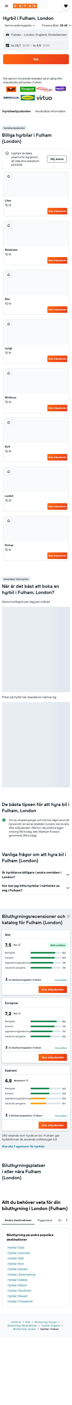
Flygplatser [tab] (45, 1220)
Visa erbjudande (57, 211)
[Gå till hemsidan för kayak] (25, 6)
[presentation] (68, 916)
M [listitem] (8, 205)
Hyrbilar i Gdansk (17, 1280)
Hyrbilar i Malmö (17, 1285)
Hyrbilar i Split (15, 1258)
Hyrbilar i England (50, 1325)
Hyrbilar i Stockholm (19, 1290)
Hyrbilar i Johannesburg (21, 1274)
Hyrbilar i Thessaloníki (20, 1301)
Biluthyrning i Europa (45, 1322)
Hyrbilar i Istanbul (17, 1269)
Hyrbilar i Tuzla (15, 1247)
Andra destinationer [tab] (18, 1220)
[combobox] (20, 25)
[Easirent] (60, 1070)
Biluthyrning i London (24, 1329)
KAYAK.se (16, 1322)
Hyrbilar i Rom (15, 1263)
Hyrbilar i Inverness (18, 1253)
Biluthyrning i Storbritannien (22, 1325)
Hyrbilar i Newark (17, 1296)
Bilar (28, 1322)
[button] (6, 6)
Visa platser (61, 980)
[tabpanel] (36, 1268)
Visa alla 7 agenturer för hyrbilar (23, 1146)
